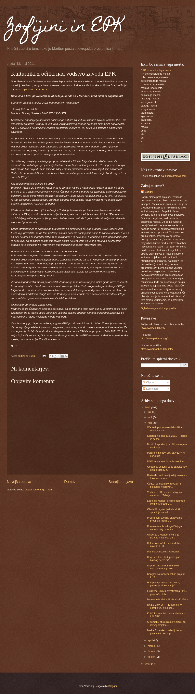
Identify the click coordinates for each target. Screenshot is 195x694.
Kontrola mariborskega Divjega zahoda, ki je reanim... (164, 528)
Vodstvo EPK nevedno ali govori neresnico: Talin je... (165, 494)
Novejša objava (19, 482)
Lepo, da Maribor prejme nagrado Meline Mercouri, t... (166, 502)
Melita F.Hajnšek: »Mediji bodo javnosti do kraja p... (164, 632)
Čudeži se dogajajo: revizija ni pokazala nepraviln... (164, 485)
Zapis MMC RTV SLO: (34, 89)
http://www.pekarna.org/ (154, 338)
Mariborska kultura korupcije (163, 551)
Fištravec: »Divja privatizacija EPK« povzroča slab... (167, 592)
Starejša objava (121, 482)
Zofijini (149, 191)
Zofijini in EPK (65, 27)
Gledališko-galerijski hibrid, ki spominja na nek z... (163, 511)
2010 (148, 663)
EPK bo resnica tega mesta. (156, 70)
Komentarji (150, 388)
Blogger (112, 686)
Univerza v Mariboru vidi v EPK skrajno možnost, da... (164, 536)
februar (152, 651)
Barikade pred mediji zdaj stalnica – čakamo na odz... (167, 477)
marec (151, 645)
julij (150, 411)
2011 (148, 407)
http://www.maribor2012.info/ (157, 348)
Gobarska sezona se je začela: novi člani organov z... (167, 468)
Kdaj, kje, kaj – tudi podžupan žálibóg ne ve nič (163, 559)
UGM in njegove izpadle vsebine (165, 461)
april (150, 640)
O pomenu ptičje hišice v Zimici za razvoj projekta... (166, 623)
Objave (148, 382)
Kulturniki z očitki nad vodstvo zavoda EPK (163, 545)
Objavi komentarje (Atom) (39, 489)
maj (150, 422)
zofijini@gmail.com (176, 175)
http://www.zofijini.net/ (153, 327)
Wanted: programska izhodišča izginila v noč (164, 429)
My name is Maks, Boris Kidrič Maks (167, 599)
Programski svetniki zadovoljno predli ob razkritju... (164, 519)
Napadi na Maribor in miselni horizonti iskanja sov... (163, 567)
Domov (69, 482)
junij (150, 417)
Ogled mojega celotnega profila (158, 308)
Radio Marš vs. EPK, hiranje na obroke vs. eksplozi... (164, 606)
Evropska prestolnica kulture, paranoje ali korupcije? (163, 584)
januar (151, 656)
